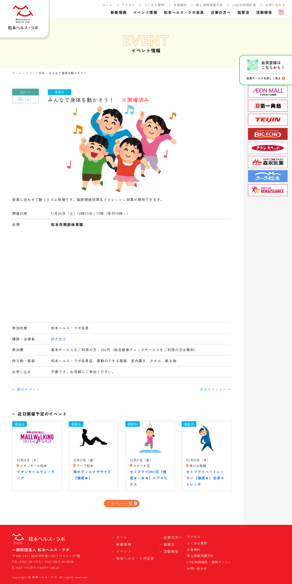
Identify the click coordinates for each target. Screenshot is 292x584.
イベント (123, 551)
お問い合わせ (275, 5)
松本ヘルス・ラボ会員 (184, 12)
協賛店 (243, 12)
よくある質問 (154, 5)
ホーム (108, 5)
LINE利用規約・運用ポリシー (209, 562)
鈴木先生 (58, 338)
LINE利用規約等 (244, 5)
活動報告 (264, 12)
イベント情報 (145, 12)
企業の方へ (221, 12)
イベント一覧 (122, 503)
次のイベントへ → (215, 389)
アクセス (128, 5)
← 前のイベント (26, 389)
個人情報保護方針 (209, 5)
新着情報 (118, 12)
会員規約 (180, 5)
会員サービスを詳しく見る (263, 78)
